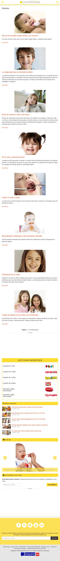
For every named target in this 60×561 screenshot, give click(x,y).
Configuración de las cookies (36, 548)
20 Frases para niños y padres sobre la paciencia (26, 431)
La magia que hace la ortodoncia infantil (17, 72)
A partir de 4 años (9, 372)
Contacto (54, 546)
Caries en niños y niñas (11, 197)
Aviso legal (14, 546)
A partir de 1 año (9, 366)
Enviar (54, 538)
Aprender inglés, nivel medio (9, 395)
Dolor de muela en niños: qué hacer (15, 115)
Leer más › (5, 42)
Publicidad (22, 546)
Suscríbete (52, 484)
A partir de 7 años (9, 377)
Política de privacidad (33, 546)
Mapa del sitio (45, 546)
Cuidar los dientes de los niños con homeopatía (20, 315)
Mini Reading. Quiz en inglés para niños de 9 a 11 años (28, 413)
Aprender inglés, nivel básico (9, 390)
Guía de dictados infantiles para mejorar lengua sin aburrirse (30, 425)
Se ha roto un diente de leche (13, 157)
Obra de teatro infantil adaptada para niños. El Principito (28, 419)
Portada (6, 546)
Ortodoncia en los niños (11, 274)
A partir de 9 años (9, 383)
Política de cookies (20, 548)
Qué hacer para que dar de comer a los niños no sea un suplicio (30, 469)
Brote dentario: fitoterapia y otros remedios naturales (22, 236)
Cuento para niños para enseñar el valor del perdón (27, 407)
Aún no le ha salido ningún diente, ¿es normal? (20, 36)
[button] (5, 458)
